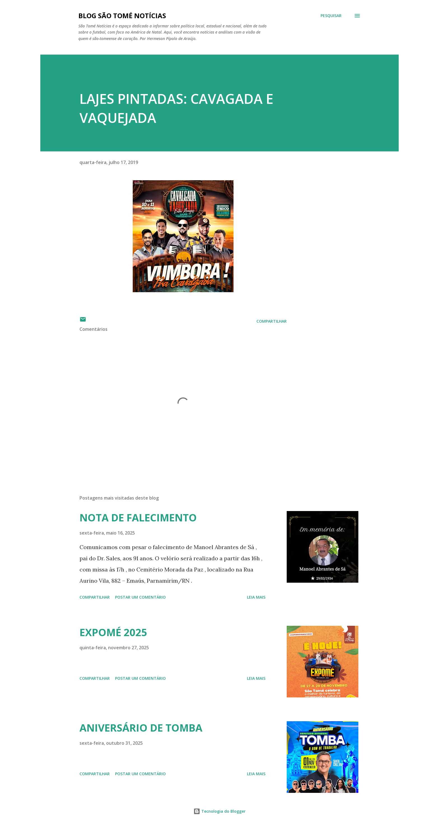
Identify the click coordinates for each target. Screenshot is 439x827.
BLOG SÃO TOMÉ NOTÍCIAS (122, 15)
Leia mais (256, 597)
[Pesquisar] (331, 15)
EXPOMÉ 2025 (113, 632)
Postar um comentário (140, 597)
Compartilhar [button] (271, 321)
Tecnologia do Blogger (219, 811)
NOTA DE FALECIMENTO (138, 517)
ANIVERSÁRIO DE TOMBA (141, 728)
